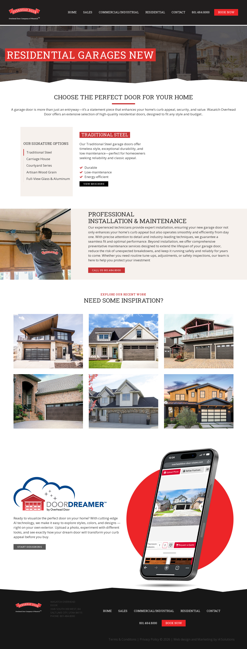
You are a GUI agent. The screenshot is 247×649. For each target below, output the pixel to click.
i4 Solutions (226, 639)
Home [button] (72, 12)
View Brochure (93, 183)
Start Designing (29, 547)
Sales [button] (87, 12)
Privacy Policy (149, 639)
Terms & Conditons (122, 639)
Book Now (226, 12)
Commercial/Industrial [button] (119, 12)
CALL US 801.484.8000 (106, 270)
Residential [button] (155, 12)
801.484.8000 (201, 12)
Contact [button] (178, 12)
